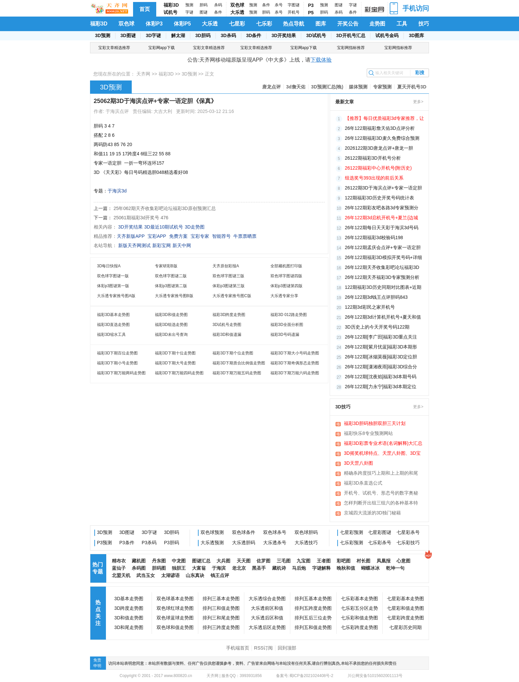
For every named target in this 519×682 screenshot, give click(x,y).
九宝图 (303, 560)
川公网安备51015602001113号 (374, 675)
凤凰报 (384, 560)
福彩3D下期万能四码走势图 (179, 373)
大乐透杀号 (274, 542)
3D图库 (416, 35)
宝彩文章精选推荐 (114, 47)
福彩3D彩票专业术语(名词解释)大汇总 (383, 443)
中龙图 (179, 560)
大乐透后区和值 (267, 617)
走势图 (377, 23)
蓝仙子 (119, 568)
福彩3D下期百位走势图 (117, 353)
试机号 (170, 12)
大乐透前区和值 (267, 608)
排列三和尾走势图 (221, 617)
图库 (320, 23)
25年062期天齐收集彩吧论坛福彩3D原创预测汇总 (165, 208)
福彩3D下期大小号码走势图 (294, 353)
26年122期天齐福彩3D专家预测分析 (382, 277)
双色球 (237, 5)
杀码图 (139, 568)
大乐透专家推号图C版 (231, 295)
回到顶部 (287, 648)
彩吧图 (344, 560)
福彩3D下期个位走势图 (232, 353)
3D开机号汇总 (350, 35)
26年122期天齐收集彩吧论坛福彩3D (382, 267)
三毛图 (284, 560)
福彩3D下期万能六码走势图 (294, 373)
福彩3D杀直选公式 (363, 483)
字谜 (189, 12)
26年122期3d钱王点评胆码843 (376, 297)
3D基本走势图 (128, 598)
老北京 (239, 568)
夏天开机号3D (411, 86)
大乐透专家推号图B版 (174, 295)
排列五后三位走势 (313, 617)
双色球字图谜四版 (286, 276)
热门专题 (97, 568)
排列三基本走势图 (221, 598)
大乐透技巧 (306, 542)
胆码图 (159, 568)
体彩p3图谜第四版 (286, 286)
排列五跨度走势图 (313, 608)
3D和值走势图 (128, 617)
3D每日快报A (108, 266)
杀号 (279, 5)
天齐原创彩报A (225, 266)
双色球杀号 (274, 532)
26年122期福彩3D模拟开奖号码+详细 (383, 257)
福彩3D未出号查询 (171, 334)
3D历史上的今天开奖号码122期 (377, 327)
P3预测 (104, 542)
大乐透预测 (212, 542)
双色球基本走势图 (175, 598)
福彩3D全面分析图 (286, 324)
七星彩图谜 (379, 532)
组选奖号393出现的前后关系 (374, 178)
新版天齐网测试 (134, 245)
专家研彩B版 (166, 266)
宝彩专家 (200, 236)
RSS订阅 (263, 648)
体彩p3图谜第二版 (171, 286)
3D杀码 (228, 35)
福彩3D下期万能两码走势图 (121, 373)
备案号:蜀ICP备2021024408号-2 (304, 675)
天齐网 (143, 74)
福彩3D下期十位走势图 (175, 353)
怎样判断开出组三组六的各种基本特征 (381, 503)
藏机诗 (279, 568)
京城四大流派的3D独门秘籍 (372, 512)
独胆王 (179, 568)
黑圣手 (259, 568)
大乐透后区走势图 (267, 627)
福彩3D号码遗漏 (284, 334)
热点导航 (293, 23)
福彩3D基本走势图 (113, 314)
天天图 (244, 560)
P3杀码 (149, 542)
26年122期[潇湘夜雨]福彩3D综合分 (381, 366)
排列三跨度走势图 (221, 627)
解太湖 (178, 35)
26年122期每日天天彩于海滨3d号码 (382, 227)
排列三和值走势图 (221, 608)
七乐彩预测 (351, 542)
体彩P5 (182, 23)
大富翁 (199, 568)
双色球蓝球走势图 (175, 617)
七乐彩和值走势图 (359, 617)
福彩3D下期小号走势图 (117, 363)
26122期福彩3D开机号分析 (373, 158)
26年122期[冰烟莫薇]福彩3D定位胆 (381, 356)
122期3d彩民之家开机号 (370, 307)
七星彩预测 (351, 532)
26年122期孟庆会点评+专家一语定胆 (383, 247)
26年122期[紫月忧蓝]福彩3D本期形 (381, 346)
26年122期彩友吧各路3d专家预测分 (382, 207)
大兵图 (223, 560)
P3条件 (126, 542)
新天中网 (181, 245)
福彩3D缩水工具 (111, 334)
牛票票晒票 (245, 236)
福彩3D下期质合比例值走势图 (238, 363)
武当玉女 (145, 575)
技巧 (423, 23)
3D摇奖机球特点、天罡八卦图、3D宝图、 (382, 453)
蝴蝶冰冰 (370, 568)
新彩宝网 (161, 245)
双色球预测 (212, 532)
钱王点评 (220, 575)
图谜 (204, 12)
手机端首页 (237, 648)
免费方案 (178, 236)
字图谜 (294, 5)
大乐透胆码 (243, 542)
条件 (218, 12)
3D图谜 (128, 35)
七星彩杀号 (408, 532)
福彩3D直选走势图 (113, 324)
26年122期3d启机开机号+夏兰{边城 (381, 217)
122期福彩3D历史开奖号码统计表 (379, 197)
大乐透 (237, 12)
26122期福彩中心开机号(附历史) (378, 168)
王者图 (324, 560)
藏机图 (139, 560)
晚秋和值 (346, 568)
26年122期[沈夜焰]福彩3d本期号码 (380, 376)
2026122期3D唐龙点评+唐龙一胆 (379, 148)
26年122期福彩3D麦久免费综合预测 (382, 138)
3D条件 (253, 35)
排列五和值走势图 (313, 627)
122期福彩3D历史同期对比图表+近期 (383, 287)
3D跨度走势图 (128, 608)
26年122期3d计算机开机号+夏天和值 (383, 317)
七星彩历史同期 (405, 627)
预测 (189, 5)
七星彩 (237, 23)
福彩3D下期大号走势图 (175, 363)
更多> (418, 101)
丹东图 (159, 560)
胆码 (204, 5)
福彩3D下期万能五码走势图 (236, 373)
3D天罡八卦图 (358, 463)
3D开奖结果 (283, 35)
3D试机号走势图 (226, 324)
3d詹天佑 (296, 86)
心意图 (403, 560)
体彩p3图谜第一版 (113, 286)
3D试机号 (316, 35)
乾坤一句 (395, 568)
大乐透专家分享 (284, 295)
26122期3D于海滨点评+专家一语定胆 (383, 187)
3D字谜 (153, 35)
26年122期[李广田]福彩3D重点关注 (381, 337)
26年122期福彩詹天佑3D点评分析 (380, 128)
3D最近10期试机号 (163, 227)
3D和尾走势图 (128, 627)
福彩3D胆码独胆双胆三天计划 (374, 423)
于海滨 (219, 568)
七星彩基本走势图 (405, 598)
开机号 (294, 12)
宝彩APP (157, 236)
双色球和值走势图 (175, 627)
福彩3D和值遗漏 (226, 334)
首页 (144, 9)
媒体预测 (358, 86)
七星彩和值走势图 (405, 608)
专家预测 (382, 86)
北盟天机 (121, 575)
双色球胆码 (306, 532)
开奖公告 (347, 23)
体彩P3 (154, 23)
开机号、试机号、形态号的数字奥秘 (381, 493)
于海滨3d (117, 190)
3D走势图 (195, 227)
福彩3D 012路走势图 (288, 314)
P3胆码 (171, 542)
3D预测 (102, 35)
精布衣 (119, 560)
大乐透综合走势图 (267, 598)
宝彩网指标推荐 (351, 47)
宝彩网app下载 (161, 47)
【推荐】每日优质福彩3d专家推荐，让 (384, 118)
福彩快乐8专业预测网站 (368, 433)
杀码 (218, 5)
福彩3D (171, 5)
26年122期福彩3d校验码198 (374, 237)
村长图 (363, 560)
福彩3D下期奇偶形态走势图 (294, 363)
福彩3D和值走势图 (171, 314)
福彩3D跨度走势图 (228, 314)
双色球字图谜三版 (228, 276)
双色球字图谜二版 (171, 276)
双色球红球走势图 (175, 608)
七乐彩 (264, 23)
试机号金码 (387, 35)
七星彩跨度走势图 (405, 617)
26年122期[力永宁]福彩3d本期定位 (380, 386)
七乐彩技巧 (408, 542)
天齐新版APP (131, 236)
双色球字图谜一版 (113, 276)
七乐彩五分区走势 (359, 608)
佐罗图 (263, 560)
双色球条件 (243, 532)
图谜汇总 (201, 560)
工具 (402, 23)
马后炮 (299, 568)
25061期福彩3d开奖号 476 (141, 217)
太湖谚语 (170, 575)
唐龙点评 (271, 86)
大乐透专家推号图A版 (116, 295)
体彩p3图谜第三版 (228, 286)
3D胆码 (203, 35)
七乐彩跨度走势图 (359, 627)
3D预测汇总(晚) (327, 86)
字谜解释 (321, 568)
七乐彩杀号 (379, 542)
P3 (311, 5)
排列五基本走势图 (313, 598)
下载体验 (321, 60)
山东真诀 (195, 575)
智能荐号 (221, 236)
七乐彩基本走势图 (359, 598)
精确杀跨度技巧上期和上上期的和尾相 (381, 473)
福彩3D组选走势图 (171, 324)
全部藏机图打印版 (286, 266)
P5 (311, 12)
